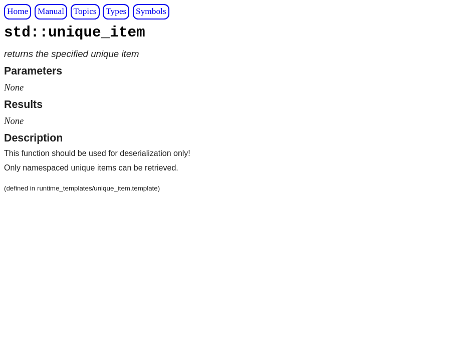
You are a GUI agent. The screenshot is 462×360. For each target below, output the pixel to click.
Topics (85, 11)
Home (17, 11)
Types (116, 11)
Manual (51, 11)
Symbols (151, 11)
